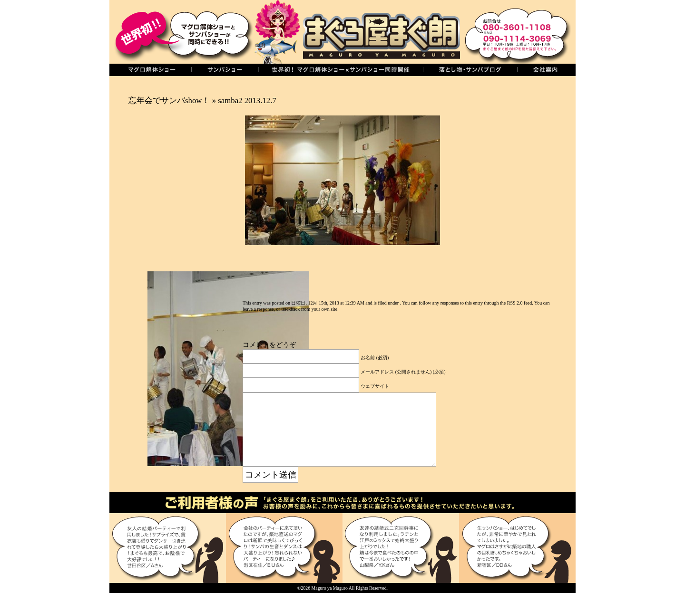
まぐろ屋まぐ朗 (356, 32)
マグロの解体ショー (150, 70)
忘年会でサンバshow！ (169, 100)
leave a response (258, 309)
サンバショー (224, 70)
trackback (290, 309)
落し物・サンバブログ (470, 70)
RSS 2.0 (515, 303)
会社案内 (546, 70)
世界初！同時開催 (340, 70)
